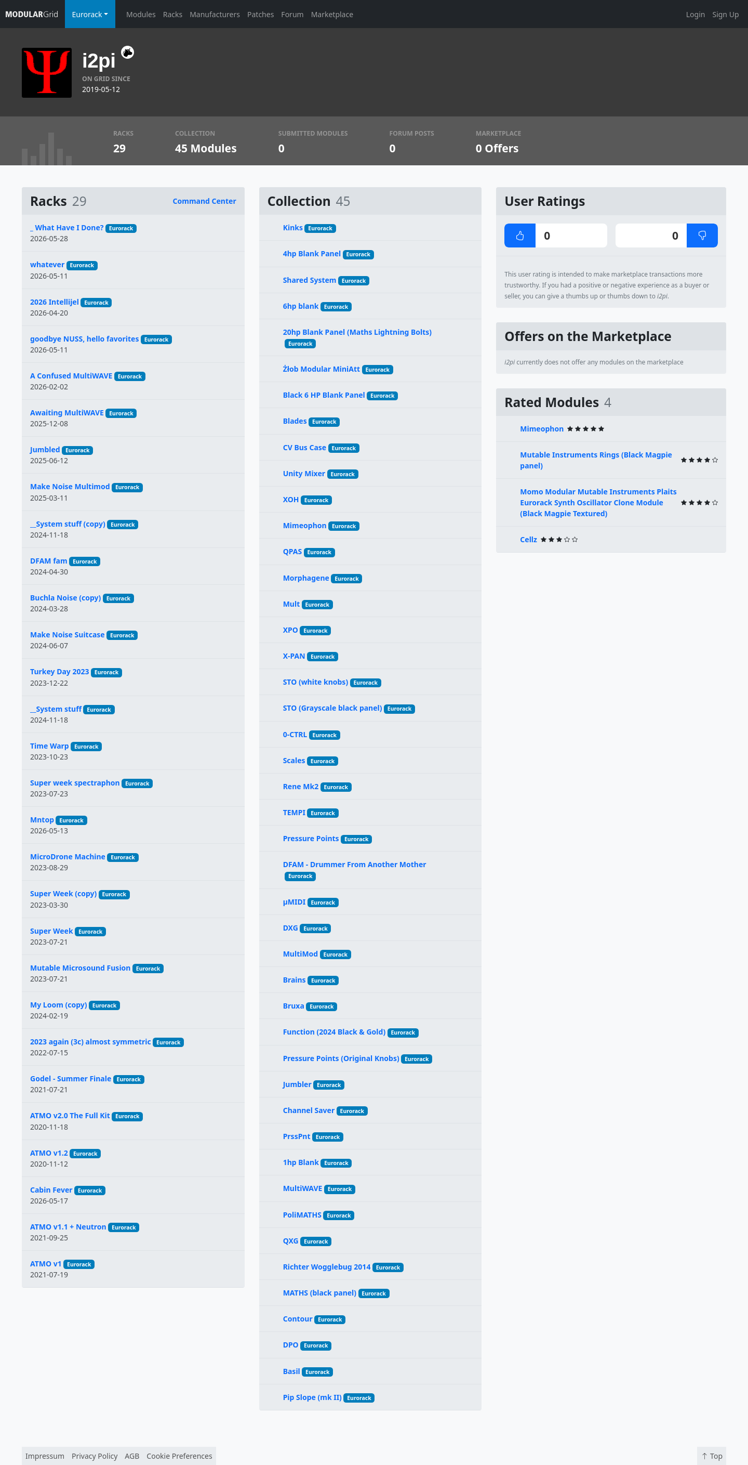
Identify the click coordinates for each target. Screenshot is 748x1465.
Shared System (310, 280)
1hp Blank (301, 1162)
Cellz (528, 539)
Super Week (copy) (63, 893)
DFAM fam (49, 561)
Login (695, 14)
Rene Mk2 (301, 786)
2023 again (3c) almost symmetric (90, 1042)
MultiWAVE (303, 1188)
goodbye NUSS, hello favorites (84, 339)
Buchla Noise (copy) (65, 598)
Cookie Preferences (179, 1456)
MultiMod (300, 954)
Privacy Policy (94, 1456)
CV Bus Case (305, 447)
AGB (132, 1456)
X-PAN (294, 656)
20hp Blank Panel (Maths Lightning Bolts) (357, 332)
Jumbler (297, 1084)
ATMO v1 (46, 1263)
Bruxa (293, 1006)
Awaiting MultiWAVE (67, 412)
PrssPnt (297, 1136)
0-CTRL (295, 734)
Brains (294, 980)
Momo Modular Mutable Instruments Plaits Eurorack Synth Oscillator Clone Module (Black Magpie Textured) (598, 502)
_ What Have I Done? (66, 227)
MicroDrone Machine (67, 856)
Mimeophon (305, 525)
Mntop (42, 820)
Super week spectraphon (75, 783)
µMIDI (294, 902)
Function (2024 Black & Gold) (334, 1032)
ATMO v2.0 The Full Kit (70, 1115)
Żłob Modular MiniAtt (321, 369)
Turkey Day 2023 (59, 671)
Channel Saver (309, 1110)
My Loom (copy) (58, 1005)
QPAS (292, 551)
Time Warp (49, 746)
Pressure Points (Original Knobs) (341, 1058)
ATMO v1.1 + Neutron (68, 1227)
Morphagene (306, 578)
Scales (294, 760)
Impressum (44, 1456)
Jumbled (45, 449)
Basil (291, 1371)
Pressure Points (311, 838)
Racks (172, 14)
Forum (292, 14)
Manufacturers (215, 14)
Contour (298, 1319)
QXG (291, 1241)
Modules (141, 14)
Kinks (293, 227)
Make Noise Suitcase (67, 634)
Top (712, 1456)
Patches (260, 14)
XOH (291, 499)
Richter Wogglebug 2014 (327, 1267)
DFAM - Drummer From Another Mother (354, 864)
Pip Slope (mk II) (312, 1397)
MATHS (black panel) (319, 1293)
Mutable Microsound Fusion (80, 968)
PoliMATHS (302, 1215)
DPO (291, 1345)
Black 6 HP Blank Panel (324, 395)
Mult (291, 604)
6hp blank (301, 306)
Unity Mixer (304, 473)
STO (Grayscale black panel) (332, 708)
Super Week (51, 931)
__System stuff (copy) (67, 524)
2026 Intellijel (54, 302)
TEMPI (294, 812)
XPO (290, 630)
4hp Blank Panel (312, 253)
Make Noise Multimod (70, 486)
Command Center (204, 201)
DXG (290, 928)
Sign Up (725, 14)
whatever (47, 264)
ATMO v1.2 (49, 1153)
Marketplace (332, 14)
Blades (295, 421)
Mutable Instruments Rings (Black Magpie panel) (596, 460)
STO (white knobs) (315, 682)
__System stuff (56, 709)
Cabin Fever (51, 1190)
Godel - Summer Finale (70, 1078)
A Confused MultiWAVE (71, 376)
